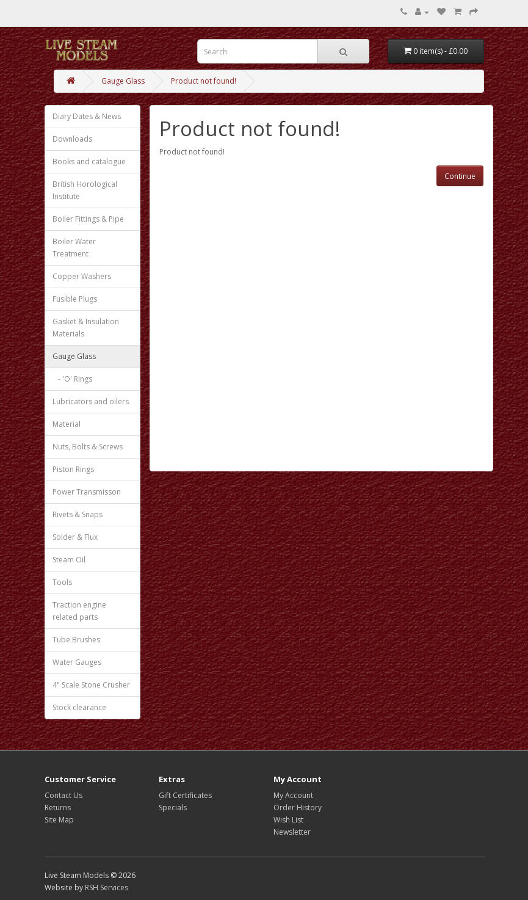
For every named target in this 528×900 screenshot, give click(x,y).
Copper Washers (81, 276)
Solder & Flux (75, 537)
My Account (293, 795)
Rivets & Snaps (77, 514)
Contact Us (63, 795)
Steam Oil (68, 559)
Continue (460, 176)
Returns (58, 807)
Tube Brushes (76, 639)
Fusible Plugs (74, 299)
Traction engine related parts (79, 611)
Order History (297, 807)
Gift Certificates (185, 795)
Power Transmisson (86, 492)
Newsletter (292, 832)
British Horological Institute (84, 190)
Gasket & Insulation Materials (85, 327)
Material (66, 424)
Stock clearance (79, 707)
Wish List (288, 820)
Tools (62, 582)
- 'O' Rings (72, 379)
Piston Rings (73, 469)
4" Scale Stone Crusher (91, 685)
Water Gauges (76, 662)
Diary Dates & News (86, 116)
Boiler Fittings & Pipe (88, 219)
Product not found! (203, 81)
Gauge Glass (123, 81)
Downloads (72, 139)
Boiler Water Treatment (74, 247)
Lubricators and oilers (90, 401)
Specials (173, 807)
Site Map (59, 820)
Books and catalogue (89, 161)
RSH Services (106, 887)
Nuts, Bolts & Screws (87, 446)
